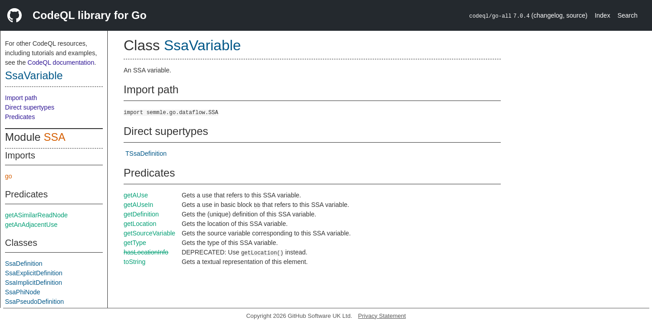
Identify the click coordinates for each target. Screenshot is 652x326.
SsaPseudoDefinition (34, 301)
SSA (54, 137)
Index (602, 15)
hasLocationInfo (146, 252)
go (8, 176)
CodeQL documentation (61, 62)
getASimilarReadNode (36, 215)
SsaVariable (34, 75)
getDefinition (141, 214)
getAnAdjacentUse (31, 224)
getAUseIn (138, 204)
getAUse (136, 195)
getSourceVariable (149, 233)
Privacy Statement (382, 315)
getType (135, 242)
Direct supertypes (29, 107)
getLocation (140, 223)
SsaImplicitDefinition (33, 282)
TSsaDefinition (146, 153)
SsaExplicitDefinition (33, 273)
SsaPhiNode (22, 292)
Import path (21, 97)
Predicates (20, 116)
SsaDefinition (24, 263)
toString (134, 261)
